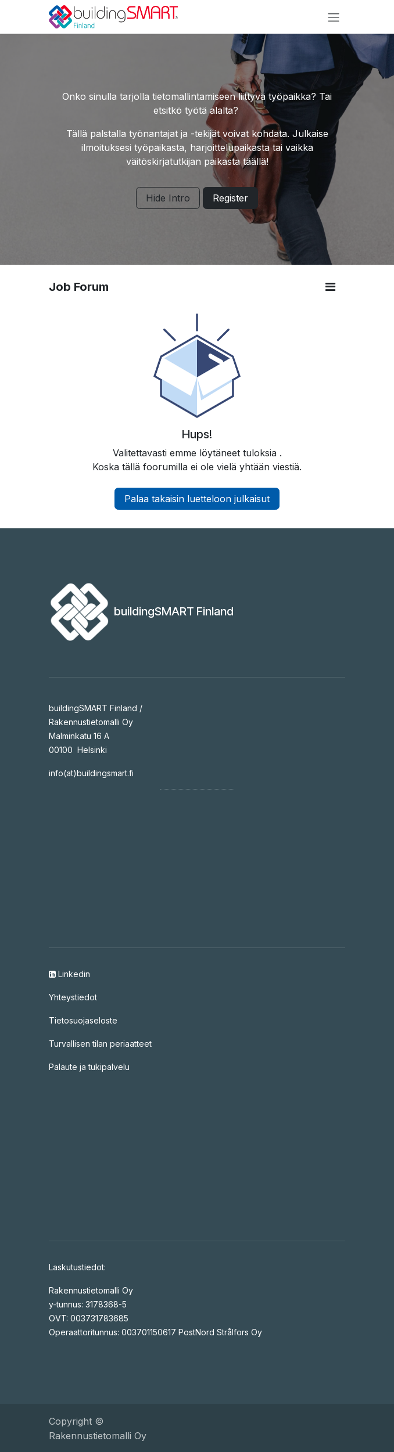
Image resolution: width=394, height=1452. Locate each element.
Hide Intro (168, 198)
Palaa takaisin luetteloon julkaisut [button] (197, 499)
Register (230, 198)
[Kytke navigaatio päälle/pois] (333, 17)
